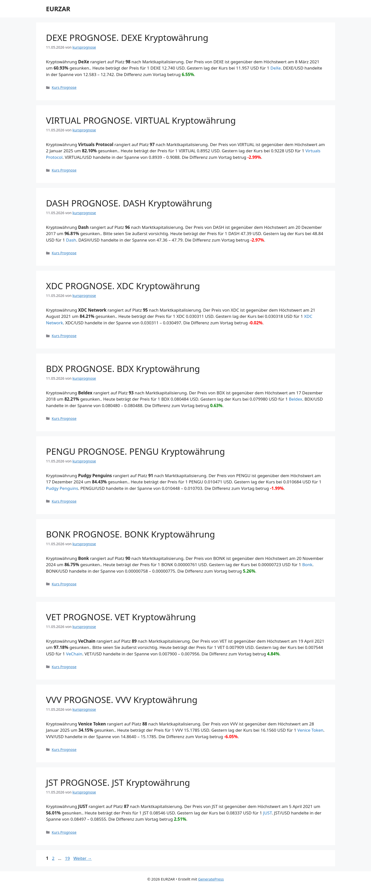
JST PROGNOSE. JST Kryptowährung (118, 782)
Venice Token (310, 730)
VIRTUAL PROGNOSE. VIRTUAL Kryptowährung (141, 120)
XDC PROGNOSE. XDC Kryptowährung (123, 286)
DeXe (275, 68)
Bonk (307, 564)
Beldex (295, 399)
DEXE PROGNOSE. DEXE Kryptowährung (127, 37)
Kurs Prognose (64, 87)
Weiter (83, 858)
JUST (267, 813)
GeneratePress (211, 879)
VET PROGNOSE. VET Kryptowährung (121, 617)
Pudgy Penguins (62, 488)
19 (68, 858)
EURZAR (58, 8)
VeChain (74, 654)
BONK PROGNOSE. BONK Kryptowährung (130, 534)
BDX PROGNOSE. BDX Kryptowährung (123, 368)
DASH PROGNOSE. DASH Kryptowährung (129, 203)
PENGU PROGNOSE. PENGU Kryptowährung (135, 451)
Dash (71, 240)
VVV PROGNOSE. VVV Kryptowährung (122, 700)
